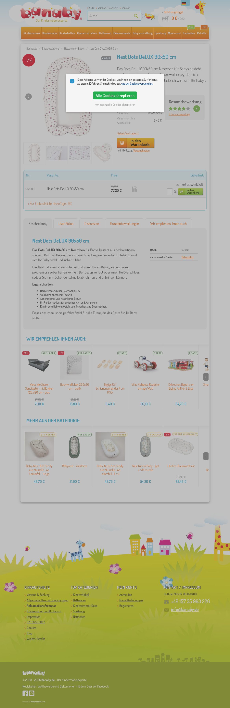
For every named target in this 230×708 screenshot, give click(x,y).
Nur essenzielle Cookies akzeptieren (115, 104)
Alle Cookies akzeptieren (115, 95)
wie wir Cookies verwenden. (137, 83)
